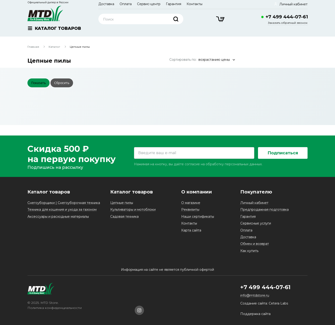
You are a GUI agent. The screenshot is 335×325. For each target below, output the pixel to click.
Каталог (54, 46)
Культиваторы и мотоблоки (133, 209)
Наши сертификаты (197, 216)
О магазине (190, 203)
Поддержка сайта (255, 314)
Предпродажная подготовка (264, 209)
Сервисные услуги (255, 223)
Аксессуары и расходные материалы (58, 216)
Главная (33, 46)
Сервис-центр (149, 4)
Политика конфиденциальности (54, 308)
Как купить (249, 251)
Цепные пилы (121, 203)
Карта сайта (191, 230)
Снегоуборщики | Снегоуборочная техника (63, 203)
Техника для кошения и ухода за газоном (62, 209)
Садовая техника (124, 216)
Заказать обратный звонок (288, 22)
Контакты (194, 4)
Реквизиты (190, 209)
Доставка (106, 4)
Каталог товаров (48, 192)
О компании (196, 192)
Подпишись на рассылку (55, 167)
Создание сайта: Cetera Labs (264, 303)
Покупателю (256, 192)
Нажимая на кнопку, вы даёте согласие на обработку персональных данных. (198, 164)
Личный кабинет (254, 203)
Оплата (126, 4)
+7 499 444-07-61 (286, 17)
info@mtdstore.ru (254, 295)
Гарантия (173, 4)
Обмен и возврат (254, 244)
